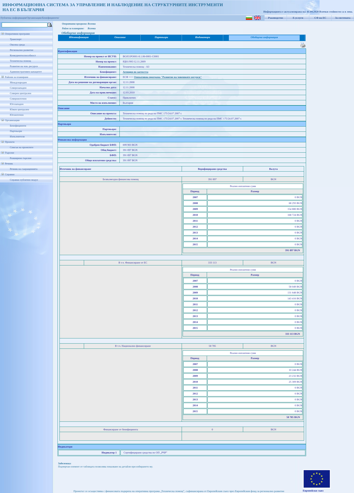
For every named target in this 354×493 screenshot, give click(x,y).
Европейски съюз (313, 490)
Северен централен (20, 93)
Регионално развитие (21, 50)
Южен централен (19, 109)
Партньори (16, 131)
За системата (342, 17)
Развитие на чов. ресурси (24, 66)
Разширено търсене (20, 158)
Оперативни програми (17, 33)
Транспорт (15, 39)
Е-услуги (298, 17)
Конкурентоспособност (23, 55)
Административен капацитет (26, 71)
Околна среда (17, 44)
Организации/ (34, 17)
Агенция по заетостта (135, 72)
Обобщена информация (264, 37)
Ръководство (275, 17)
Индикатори (202, 37)
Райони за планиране (16, 77)
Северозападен (18, 88)
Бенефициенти (18, 125)
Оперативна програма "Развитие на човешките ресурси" (168, 77)
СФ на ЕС (320, 17)
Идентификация (79, 37)
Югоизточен (17, 115)
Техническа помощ (20, 60)
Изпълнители (17, 136)
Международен (18, 82)
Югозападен (16, 104)
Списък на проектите (21, 147)
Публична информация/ (13, 17)
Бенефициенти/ (50, 17)
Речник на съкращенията (23, 169)
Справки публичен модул (24, 179)
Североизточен (18, 98)
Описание (120, 37)
